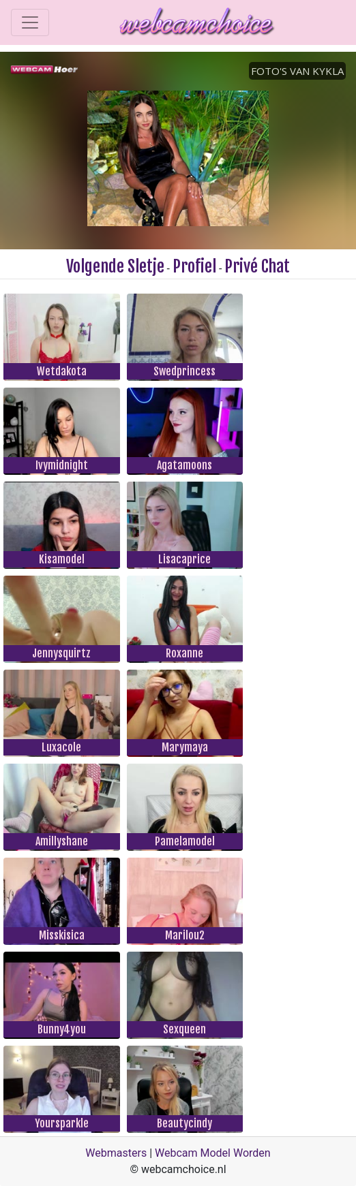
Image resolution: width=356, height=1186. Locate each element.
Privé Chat (257, 266)
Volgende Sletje (115, 266)
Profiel (194, 266)
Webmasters (116, 1152)
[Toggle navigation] (30, 22)
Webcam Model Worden (213, 1152)
